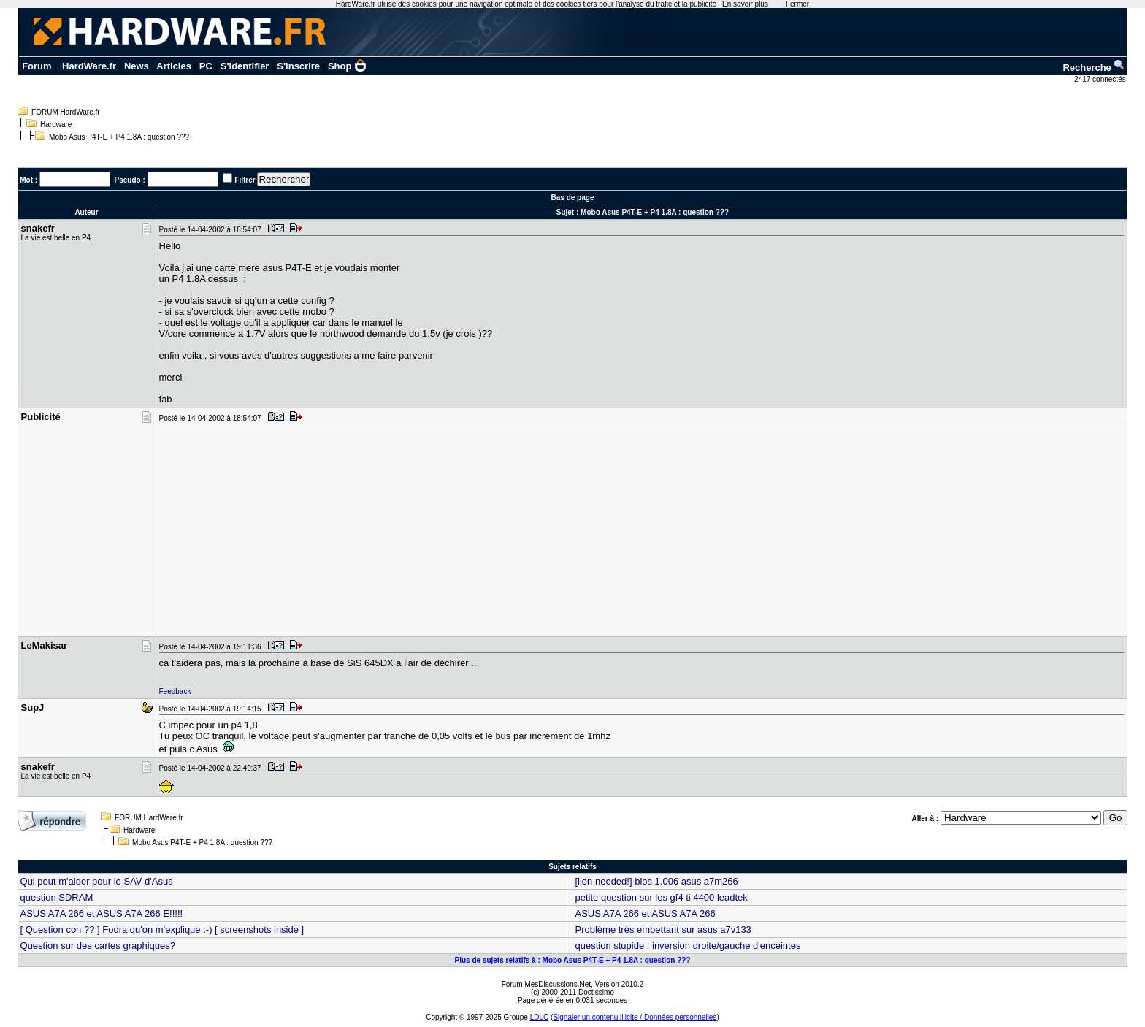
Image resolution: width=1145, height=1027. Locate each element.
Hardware (56, 125)
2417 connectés (1100, 79)
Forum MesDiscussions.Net (546, 984)
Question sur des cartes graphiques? (97, 945)
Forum (36, 66)
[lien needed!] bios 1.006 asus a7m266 (656, 881)
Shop (347, 66)
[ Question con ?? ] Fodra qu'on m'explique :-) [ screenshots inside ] (162, 929)
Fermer (797, 4)
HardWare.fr (89, 66)
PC (205, 66)
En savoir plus (745, 4)
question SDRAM (56, 897)
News (136, 66)
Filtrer (244, 180)
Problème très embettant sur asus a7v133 (663, 929)
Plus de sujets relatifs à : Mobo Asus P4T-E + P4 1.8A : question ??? (573, 960)
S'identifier (245, 66)
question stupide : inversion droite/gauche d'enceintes (687, 945)
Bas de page (572, 198)
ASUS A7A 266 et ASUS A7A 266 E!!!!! (101, 913)
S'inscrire (298, 66)
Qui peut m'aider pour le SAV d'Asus (96, 881)
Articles (173, 66)
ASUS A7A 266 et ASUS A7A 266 (645, 913)
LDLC (539, 1017)
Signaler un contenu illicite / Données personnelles (634, 1017)
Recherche (1093, 67)
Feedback (175, 691)
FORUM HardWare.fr (65, 112)
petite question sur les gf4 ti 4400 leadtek (661, 897)
